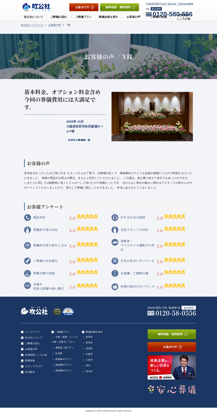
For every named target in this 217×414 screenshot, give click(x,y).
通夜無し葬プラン (64, 347)
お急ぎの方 (82, 7)
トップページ (32, 332)
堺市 (88, 365)
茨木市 (89, 371)
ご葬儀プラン (83, 16)
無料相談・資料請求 (170, 334)
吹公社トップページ (32, 25)
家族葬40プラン (63, 359)
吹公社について (33, 16)
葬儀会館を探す (108, 16)
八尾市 (89, 359)
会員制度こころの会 (36, 355)
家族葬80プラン (63, 370)
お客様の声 (134, 16)
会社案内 (30, 372)
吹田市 (89, 337)
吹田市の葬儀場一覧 (79, 140)
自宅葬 (58, 353)
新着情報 (30, 360)
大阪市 (89, 354)
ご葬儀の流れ (58, 16)
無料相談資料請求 (118, 7)
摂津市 (89, 342)
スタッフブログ (33, 366)
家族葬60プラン (63, 364)
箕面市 (89, 348)
